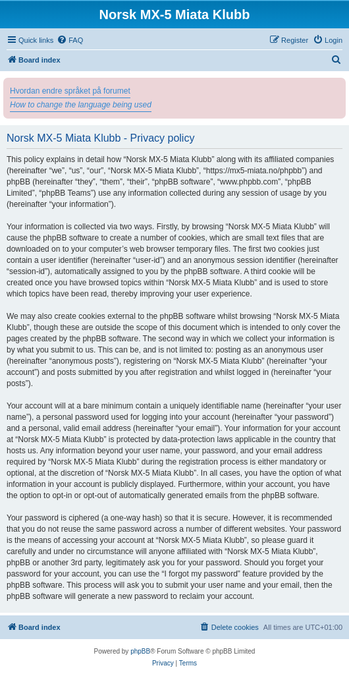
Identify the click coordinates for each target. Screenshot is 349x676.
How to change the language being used (80, 104)
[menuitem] (70, 40)
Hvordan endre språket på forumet (70, 91)
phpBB (140, 651)
